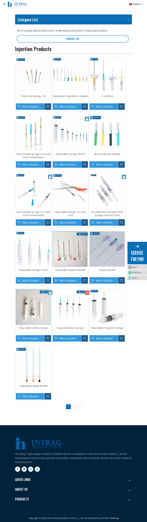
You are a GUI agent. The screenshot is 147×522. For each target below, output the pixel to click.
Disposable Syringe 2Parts (33, 269)
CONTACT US (72, 39)
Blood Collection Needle (107, 154)
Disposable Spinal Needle (33, 385)
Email (134, 267)
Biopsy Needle (107, 269)
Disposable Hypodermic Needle (70, 96)
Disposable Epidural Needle (70, 269)
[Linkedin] (24, 469)
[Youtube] (37, 469)
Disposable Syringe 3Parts (70, 154)
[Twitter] (30, 469)
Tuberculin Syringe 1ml (33, 96)
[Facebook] (17, 469)
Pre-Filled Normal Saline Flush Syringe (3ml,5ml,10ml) (107, 213)
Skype (134, 277)
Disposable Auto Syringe (70, 327)
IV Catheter (107, 96)
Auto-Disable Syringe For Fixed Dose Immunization (33, 155)
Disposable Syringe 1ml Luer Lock (70, 213)
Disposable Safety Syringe (33, 327)
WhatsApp (136, 272)
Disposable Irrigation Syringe (107, 327)
